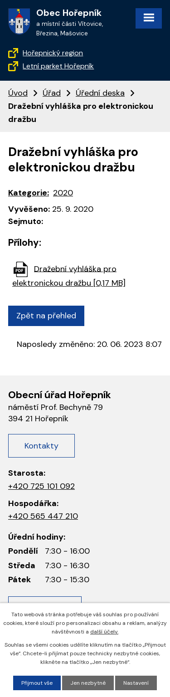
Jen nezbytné (88, 683)
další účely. (104, 631)
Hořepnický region (53, 53)
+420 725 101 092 (41, 486)
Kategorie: (28, 192)
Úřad (52, 93)
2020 (63, 192)
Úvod (18, 93)
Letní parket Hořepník (58, 66)
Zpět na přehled (46, 315)
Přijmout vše (37, 683)
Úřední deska (100, 93)
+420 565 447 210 (43, 516)
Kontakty (41, 445)
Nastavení (136, 683)
